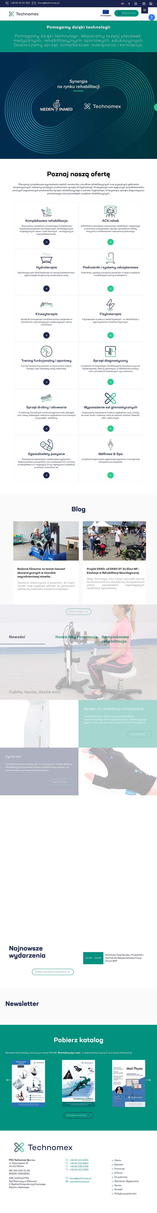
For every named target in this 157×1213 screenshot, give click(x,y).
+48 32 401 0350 (79, 1161)
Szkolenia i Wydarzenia (126, 1182)
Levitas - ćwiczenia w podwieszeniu (98, 569)
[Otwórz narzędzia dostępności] (152, 17)
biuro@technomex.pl (45, 3)
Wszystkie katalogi (76, 1116)
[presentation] (8, 1080)
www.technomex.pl (79, 1182)
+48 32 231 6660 (79, 1164)
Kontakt (118, 1190)
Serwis (117, 1186)
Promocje (119, 1170)
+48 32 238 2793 (79, 1167)
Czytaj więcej (113, 107)
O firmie (118, 1174)
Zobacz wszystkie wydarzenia (51, 972)
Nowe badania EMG (18, 569)
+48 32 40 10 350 (17, 3)
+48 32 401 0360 (79, 1170)
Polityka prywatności (125, 1194)
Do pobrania (120, 1178)
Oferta (117, 1161)
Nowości (118, 1165)
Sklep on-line (128, 13)
